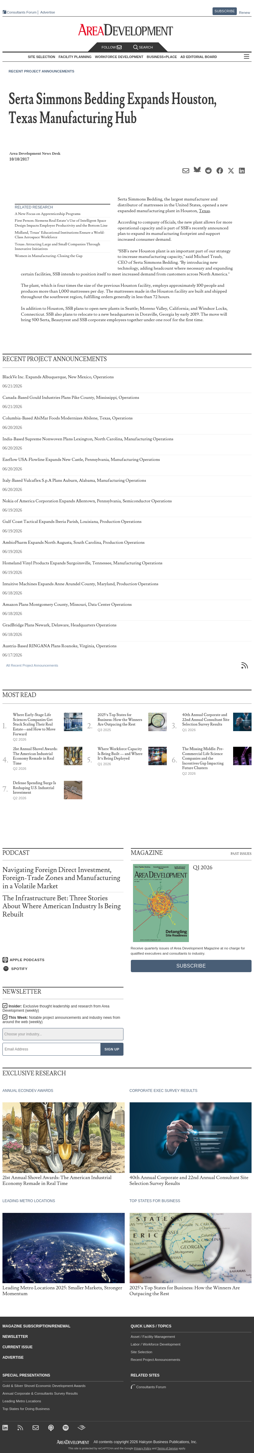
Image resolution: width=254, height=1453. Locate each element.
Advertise (47, 12)
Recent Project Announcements (41, 71)
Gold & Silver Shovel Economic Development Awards (43, 1386)
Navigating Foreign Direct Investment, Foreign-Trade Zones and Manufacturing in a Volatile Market (61, 878)
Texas (204, 211)
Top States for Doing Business (26, 1409)
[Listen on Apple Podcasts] (62, 960)
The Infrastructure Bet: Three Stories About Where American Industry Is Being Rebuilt (61, 906)
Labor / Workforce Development (156, 1344)
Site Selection (141, 1352)
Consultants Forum (22, 12)
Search (143, 47)
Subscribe (225, 11)
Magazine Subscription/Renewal (36, 1326)
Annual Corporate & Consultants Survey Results (40, 1393)
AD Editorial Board (198, 57)
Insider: (55, 1008)
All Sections (246, 57)
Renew (244, 12)
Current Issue (17, 1347)
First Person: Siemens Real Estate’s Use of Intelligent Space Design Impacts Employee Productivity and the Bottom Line (61, 223)
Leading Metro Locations (21, 1401)
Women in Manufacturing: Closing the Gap (49, 256)
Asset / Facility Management (153, 1336)
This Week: (61, 1019)
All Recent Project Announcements (32, 665)
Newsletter (15, 1336)
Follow (112, 47)
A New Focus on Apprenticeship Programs (47, 214)
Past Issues (241, 853)
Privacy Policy (142, 1448)
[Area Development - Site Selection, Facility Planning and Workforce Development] (127, 30)
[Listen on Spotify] (62, 968)
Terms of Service (167, 1448)
